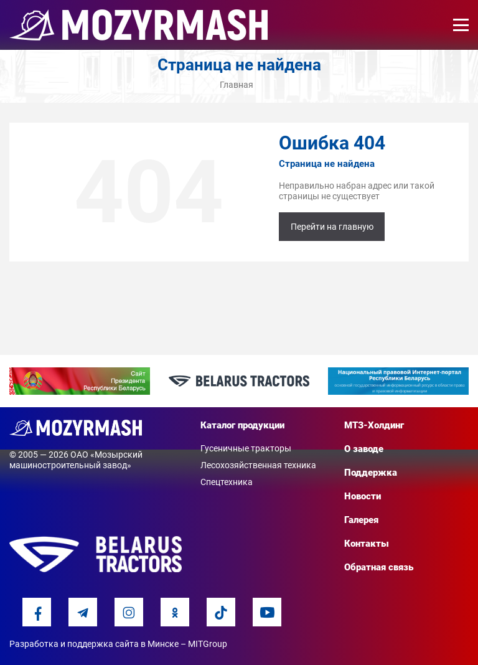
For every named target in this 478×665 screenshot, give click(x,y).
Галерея (361, 520)
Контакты (366, 543)
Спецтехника (226, 482)
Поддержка (370, 472)
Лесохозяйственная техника (258, 465)
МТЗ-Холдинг (374, 425)
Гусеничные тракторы (245, 448)
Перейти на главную (332, 227)
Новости (362, 496)
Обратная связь (378, 567)
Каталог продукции (242, 425)
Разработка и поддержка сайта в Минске (94, 644)
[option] (79, 381)
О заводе (363, 449)
